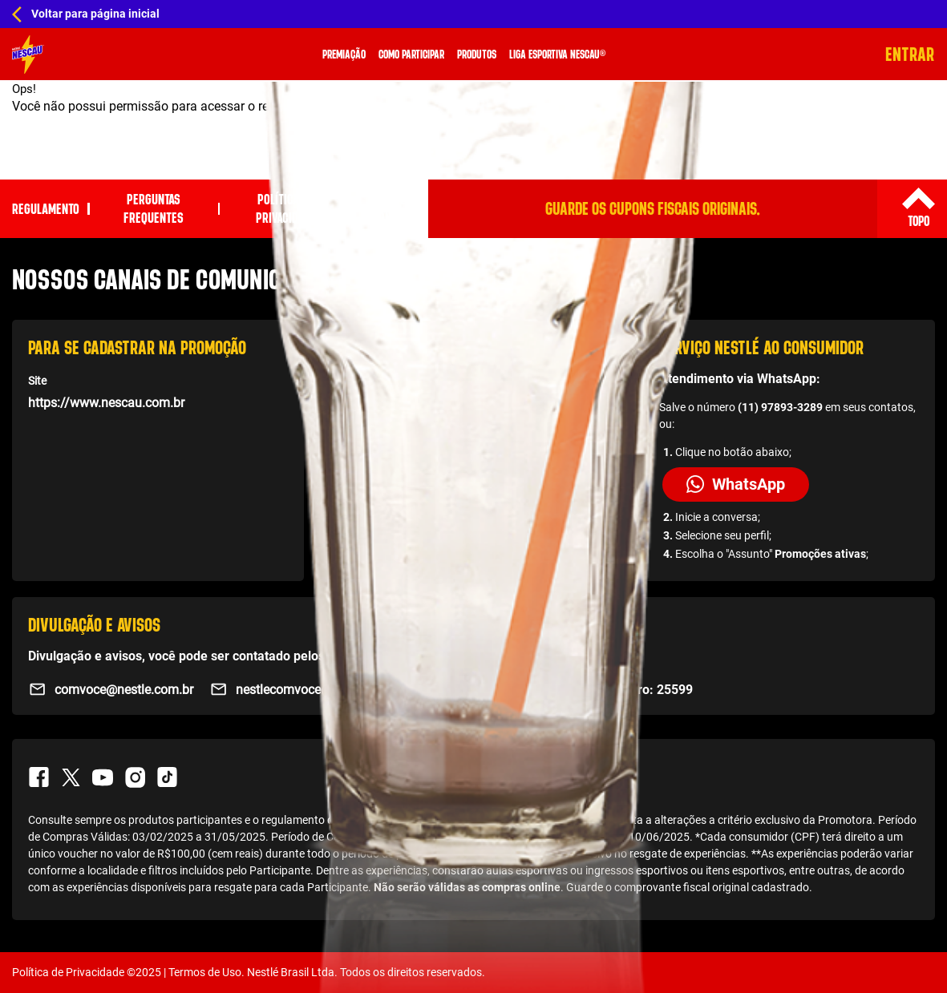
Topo (918, 220)
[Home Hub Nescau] (473, 14)
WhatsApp (735, 484)
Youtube (102, 777)
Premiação (345, 54)
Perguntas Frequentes (153, 209)
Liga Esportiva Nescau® (559, 54)
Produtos (478, 54)
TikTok (166, 777)
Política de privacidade (286, 209)
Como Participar (413, 54)
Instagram (134, 777)
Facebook (38, 777)
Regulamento (45, 208)
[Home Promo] (28, 54)
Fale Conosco (394, 209)
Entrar (910, 54)
